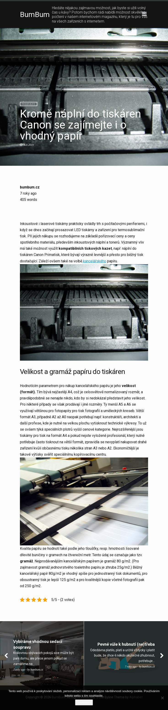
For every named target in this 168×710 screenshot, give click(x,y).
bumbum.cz (30, 187)
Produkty (28, 104)
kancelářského (94, 261)
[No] (162, 698)
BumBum (35, 14)
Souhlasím (84, 702)
